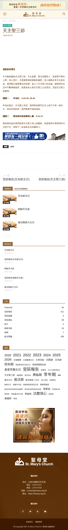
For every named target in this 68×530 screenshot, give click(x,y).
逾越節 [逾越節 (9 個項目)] (7, 398)
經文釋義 (12, 21)
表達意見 (29, 522)
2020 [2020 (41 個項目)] (7, 355)
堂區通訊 (8, 320)
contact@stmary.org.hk (37, 491)
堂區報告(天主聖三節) (52, 179)
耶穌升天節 (24, 209)
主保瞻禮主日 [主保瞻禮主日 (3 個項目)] (28, 360)
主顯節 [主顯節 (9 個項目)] (49, 359)
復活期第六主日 (26, 222)
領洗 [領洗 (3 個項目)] (15, 398)
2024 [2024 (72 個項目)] (47, 355)
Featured (8, 307)
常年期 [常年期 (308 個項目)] (50, 374)
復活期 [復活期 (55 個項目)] (19, 379)
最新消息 (8, 328)
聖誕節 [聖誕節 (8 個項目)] (28, 393)
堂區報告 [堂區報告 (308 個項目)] (31, 369)
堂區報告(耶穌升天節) (13, 278)
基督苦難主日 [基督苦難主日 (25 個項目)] (12, 369)
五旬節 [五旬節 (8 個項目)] (58, 359)
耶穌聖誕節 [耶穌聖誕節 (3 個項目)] (44, 385)
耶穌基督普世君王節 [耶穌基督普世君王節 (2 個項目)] (30, 385)
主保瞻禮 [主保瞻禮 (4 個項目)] (17, 360)
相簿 (6, 332)
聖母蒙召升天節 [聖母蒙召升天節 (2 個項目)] (17, 394)
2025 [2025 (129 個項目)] (57, 355)
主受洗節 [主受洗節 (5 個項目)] (40, 360)
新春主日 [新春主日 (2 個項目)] (7, 385)
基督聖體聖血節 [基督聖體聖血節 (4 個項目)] (39, 364)
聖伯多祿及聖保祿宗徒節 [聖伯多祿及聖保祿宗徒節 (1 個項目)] (33, 389)
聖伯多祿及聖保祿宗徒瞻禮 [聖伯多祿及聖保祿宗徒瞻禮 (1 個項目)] (13, 389)
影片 (6, 324)
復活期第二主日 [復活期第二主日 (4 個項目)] (32, 380)
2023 (12, 147)
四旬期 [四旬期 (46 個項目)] (9, 364)
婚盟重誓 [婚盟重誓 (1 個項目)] (20, 375)
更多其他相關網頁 (21, 189)
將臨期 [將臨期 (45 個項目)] (37, 374)
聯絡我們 (38, 522)
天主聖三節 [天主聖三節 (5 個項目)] (9, 375)
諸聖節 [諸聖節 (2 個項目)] (51, 394)
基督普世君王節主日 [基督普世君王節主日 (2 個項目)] (22, 365)
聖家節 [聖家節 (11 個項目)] (46, 389)
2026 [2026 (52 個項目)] (7, 359)
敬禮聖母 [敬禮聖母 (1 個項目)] (53, 380)
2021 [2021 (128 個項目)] (17, 355)
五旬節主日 (24, 196)
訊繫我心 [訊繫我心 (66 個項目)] (40, 393)
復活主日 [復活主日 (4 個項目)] (8, 380)
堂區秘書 (8, 316)
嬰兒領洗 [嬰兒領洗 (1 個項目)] (28, 375)
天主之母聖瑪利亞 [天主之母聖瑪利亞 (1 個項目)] (54, 370)
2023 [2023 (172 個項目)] (37, 355)
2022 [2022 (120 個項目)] (27, 355)
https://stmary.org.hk (37, 494)
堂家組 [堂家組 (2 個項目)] (43, 370)
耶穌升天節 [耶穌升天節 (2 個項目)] (17, 385)
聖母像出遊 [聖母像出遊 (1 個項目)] (56, 389)
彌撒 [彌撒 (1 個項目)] (59, 375)
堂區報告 (8, 312)
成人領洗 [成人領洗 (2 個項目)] (44, 380)
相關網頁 (7, 189)
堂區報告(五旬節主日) (16, 179)
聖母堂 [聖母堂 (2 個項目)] (6, 394)
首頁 (4, 21)
